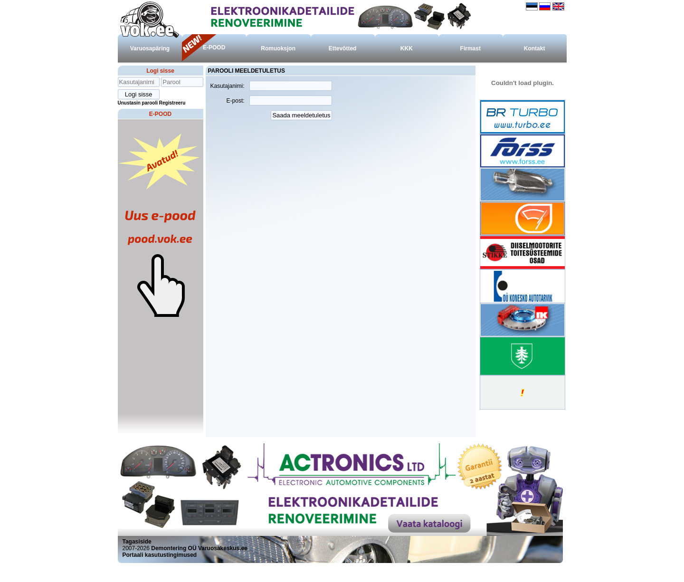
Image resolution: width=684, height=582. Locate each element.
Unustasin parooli (138, 102)
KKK (406, 48)
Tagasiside (137, 541)
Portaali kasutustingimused (160, 555)
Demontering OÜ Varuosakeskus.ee (199, 548)
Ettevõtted (343, 48)
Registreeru (172, 102)
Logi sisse (160, 70)
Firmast (470, 48)
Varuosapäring (150, 48)
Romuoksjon (278, 48)
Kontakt (534, 48)
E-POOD (214, 47)
